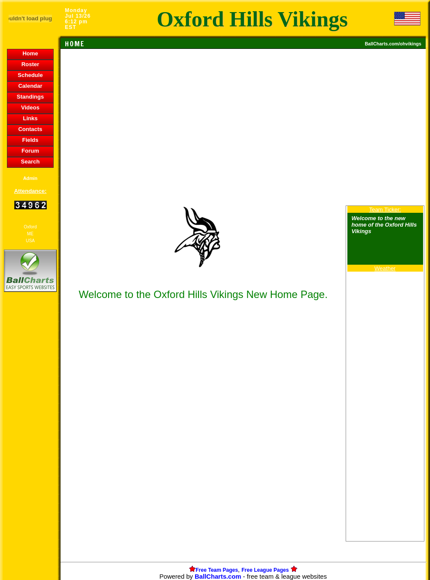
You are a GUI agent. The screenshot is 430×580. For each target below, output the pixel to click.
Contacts (30, 129)
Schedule (30, 75)
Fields (30, 140)
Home (30, 53)
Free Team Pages (217, 570)
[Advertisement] (30, 443)
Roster (30, 64)
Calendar (30, 86)
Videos (30, 107)
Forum (30, 150)
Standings (30, 96)
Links (30, 118)
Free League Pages (265, 570)
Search (30, 161)
